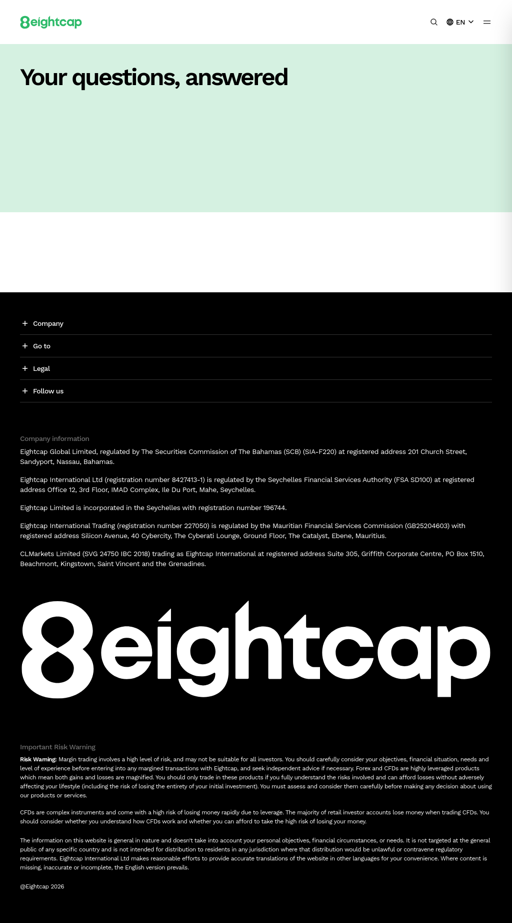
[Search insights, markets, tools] (434, 22)
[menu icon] (487, 22)
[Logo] (51, 22)
